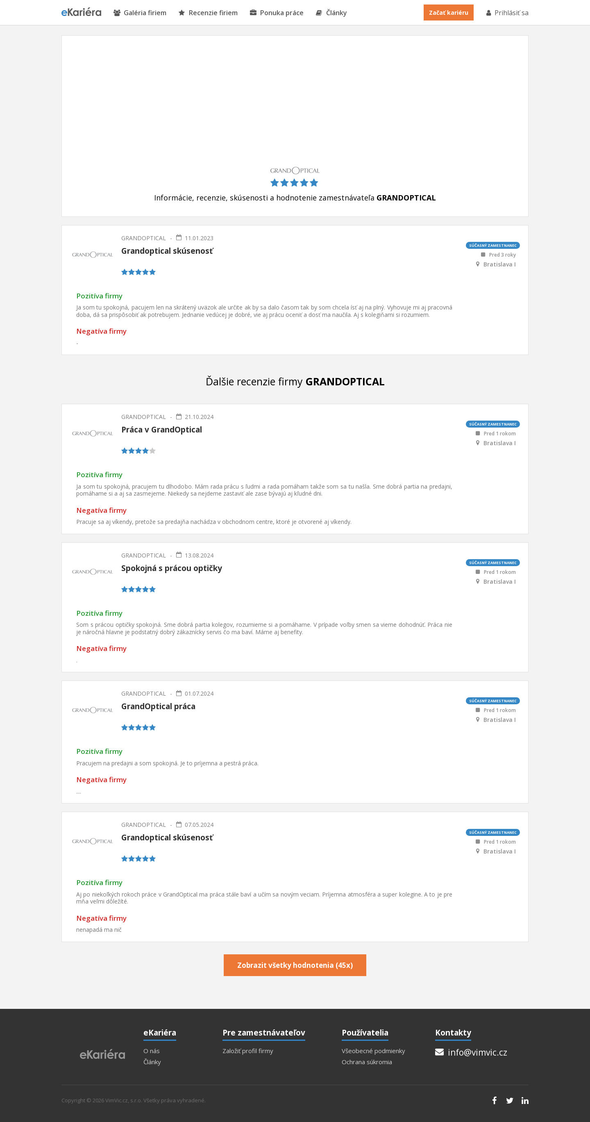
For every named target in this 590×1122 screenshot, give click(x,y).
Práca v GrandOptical (161, 429)
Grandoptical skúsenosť (167, 251)
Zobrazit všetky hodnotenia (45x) (295, 965)
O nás (151, 1050)
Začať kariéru (448, 12)
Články (331, 13)
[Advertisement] (295, 105)
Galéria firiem (139, 13)
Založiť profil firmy (247, 1050)
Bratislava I (499, 264)
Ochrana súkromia (367, 1061)
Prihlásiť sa (507, 12)
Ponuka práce (277, 13)
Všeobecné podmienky (373, 1050)
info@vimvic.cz (471, 1052)
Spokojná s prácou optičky (171, 568)
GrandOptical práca (158, 706)
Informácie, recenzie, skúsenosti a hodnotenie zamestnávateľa (295, 197)
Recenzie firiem (208, 13)
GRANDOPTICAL (143, 238)
